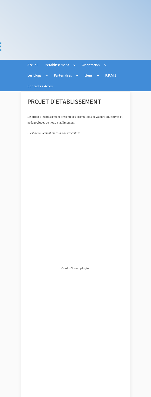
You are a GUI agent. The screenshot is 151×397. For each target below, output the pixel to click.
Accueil (32, 65)
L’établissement (57, 65)
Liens (88, 75)
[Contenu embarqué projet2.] (75, 268)
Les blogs (34, 75)
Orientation (91, 65)
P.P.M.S (110, 75)
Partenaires (63, 75)
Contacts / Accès (40, 86)
